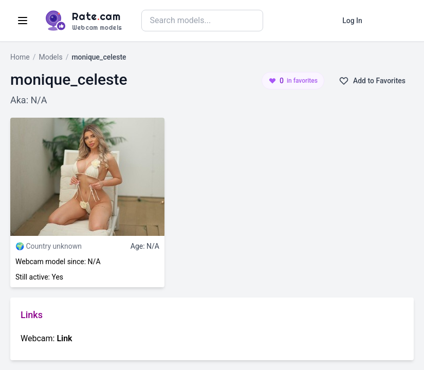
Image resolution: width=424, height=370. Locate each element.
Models (50, 57)
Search (288, 20)
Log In (352, 20)
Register (392, 20)
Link (64, 338)
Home (20, 57)
